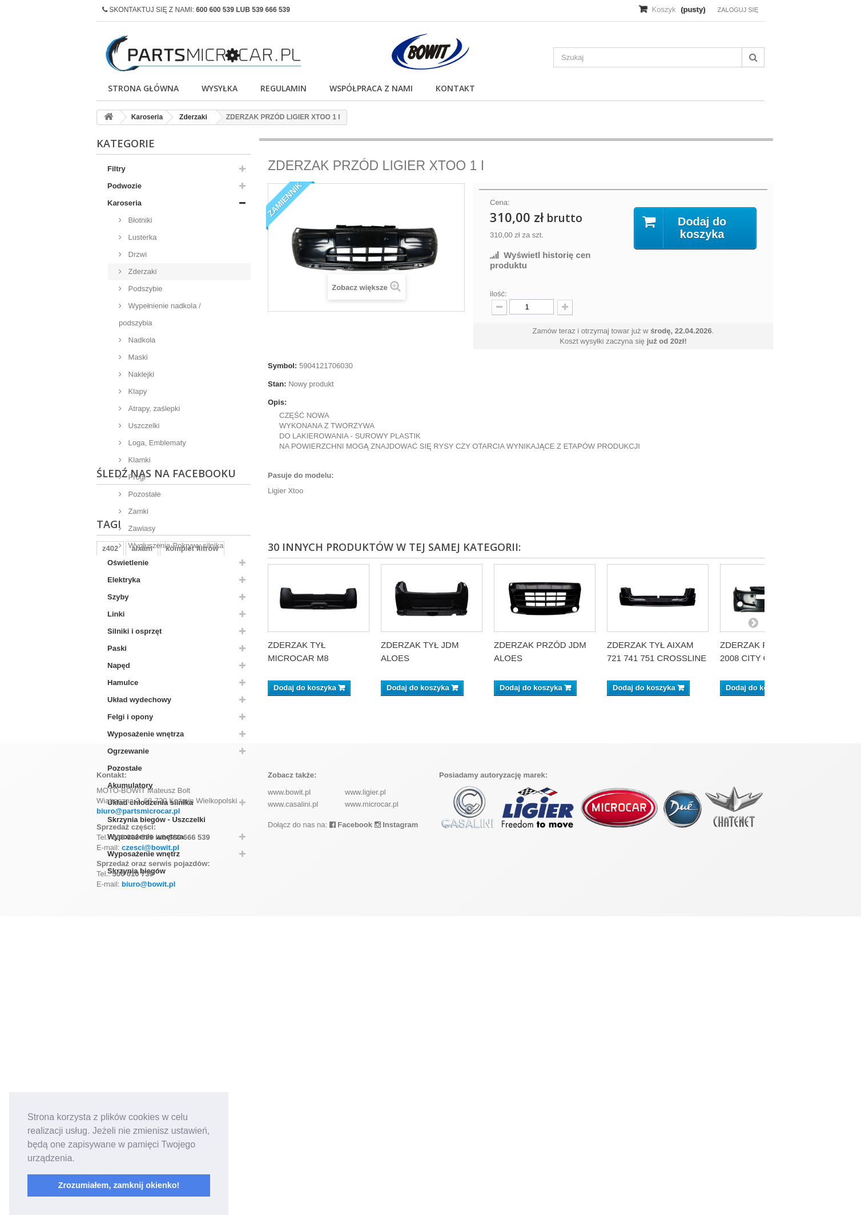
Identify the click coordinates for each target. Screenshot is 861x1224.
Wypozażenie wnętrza (145, 836)
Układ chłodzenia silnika (150, 802)
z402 (110, 978)
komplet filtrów (192, 978)
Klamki (138, 460)
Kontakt (455, 88)
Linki (115, 614)
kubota (225, 995)
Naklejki (140, 374)
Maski (137, 357)
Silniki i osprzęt (134, 631)
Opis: (277, 402)
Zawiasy (140, 528)
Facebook (350, 1132)
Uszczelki (143, 425)
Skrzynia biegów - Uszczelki (156, 819)
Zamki (137, 511)
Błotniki (139, 220)
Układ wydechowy (139, 699)
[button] (79, 1159)
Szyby (118, 597)
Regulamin (283, 88)
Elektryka (123, 579)
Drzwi (136, 254)
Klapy (136, 391)
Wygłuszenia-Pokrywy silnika (174, 545)
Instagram (397, 1132)
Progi (136, 477)
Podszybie (144, 288)
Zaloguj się (737, 9)
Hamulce (122, 682)
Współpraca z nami (371, 88)
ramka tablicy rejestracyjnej (151, 995)
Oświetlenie (127, 562)
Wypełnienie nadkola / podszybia (160, 314)
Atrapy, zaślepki (153, 408)
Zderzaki (141, 271)
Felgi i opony (130, 716)
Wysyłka (220, 88)
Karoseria (124, 203)
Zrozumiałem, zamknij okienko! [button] (119, 1185)
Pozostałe (143, 494)
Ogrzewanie (128, 751)
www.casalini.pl (293, 1112)
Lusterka (141, 237)
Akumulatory (129, 785)
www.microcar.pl (372, 1112)
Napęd (118, 665)
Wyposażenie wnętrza (145, 734)
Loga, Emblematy (156, 442)
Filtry (116, 168)
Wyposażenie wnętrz (143, 853)
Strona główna (143, 88)
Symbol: (282, 365)
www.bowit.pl (289, 1100)
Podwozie (124, 186)
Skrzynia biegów (136, 871)
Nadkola (140, 340)
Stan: (277, 384)
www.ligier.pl (365, 1100)
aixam (141, 978)
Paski (117, 648)
